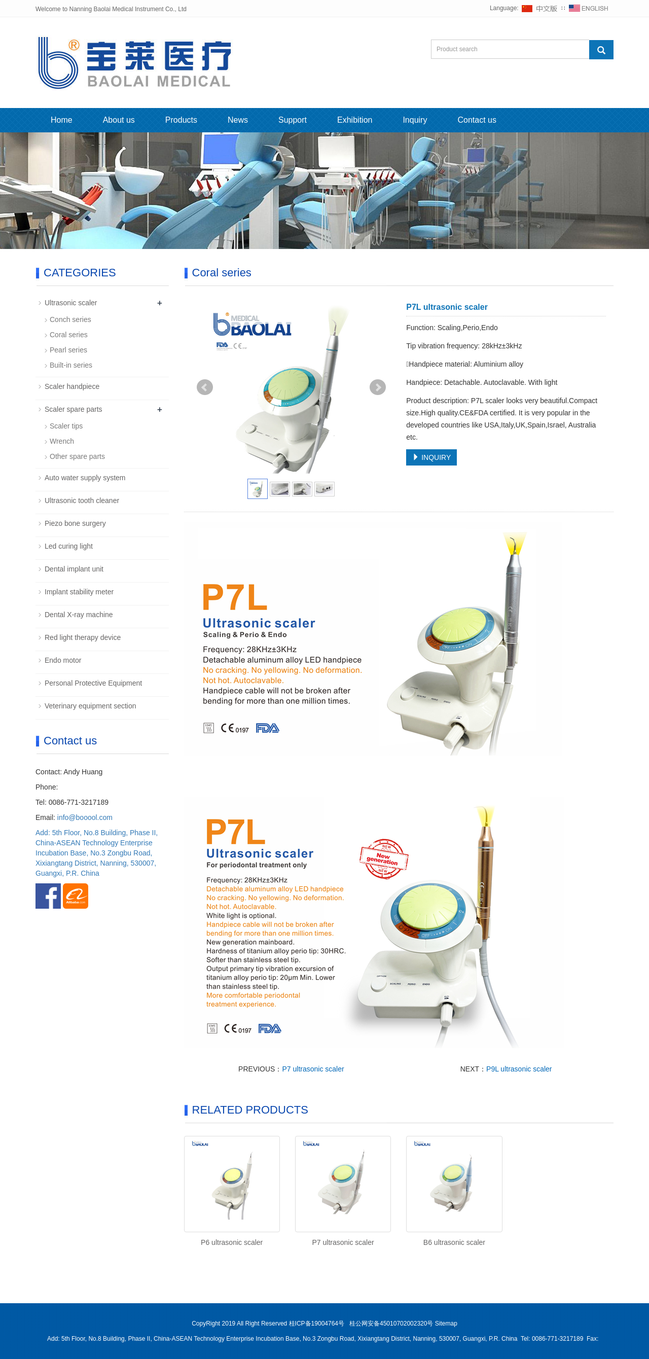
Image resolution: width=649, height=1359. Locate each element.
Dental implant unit (74, 569)
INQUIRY (431, 457)
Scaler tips (66, 426)
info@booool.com (85, 817)
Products (181, 120)
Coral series (69, 335)
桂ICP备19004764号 (317, 1323)
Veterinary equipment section (90, 706)
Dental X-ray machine (79, 615)
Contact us (476, 120)
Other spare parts (77, 456)
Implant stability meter (79, 592)
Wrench (62, 441)
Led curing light (69, 546)
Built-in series (71, 365)
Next (378, 387)
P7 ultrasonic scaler (313, 1069)
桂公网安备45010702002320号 (391, 1323)
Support (292, 120)
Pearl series (68, 350)
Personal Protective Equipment (93, 683)
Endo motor (63, 660)
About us (119, 120)
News (238, 120)
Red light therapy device (83, 637)
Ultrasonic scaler (71, 303)
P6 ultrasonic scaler (232, 1242)
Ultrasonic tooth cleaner (82, 500)
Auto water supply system (85, 478)
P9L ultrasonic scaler (519, 1069)
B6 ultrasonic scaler (454, 1242)
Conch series (70, 319)
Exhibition (354, 120)
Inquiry (415, 120)
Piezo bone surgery (75, 523)
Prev (205, 387)
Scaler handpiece (72, 386)
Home (62, 120)
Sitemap (446, 1323)
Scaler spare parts (73, 409)
